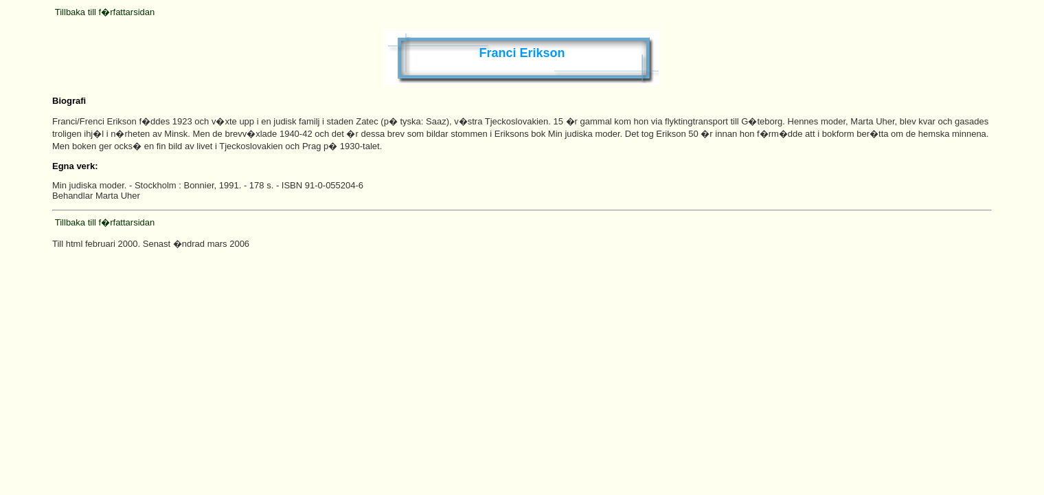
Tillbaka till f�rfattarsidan (105, 12)
